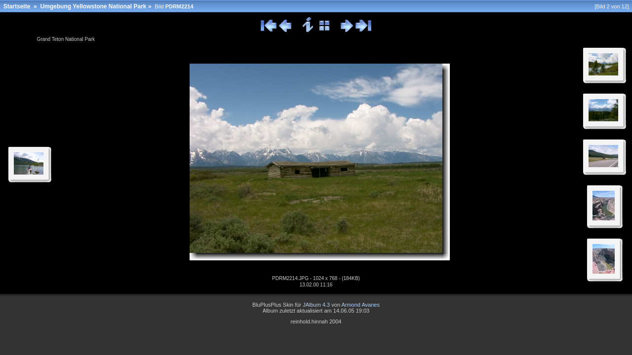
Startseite (17, 6)
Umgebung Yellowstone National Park (93, 6)
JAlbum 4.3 (316, 305)
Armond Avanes (360, 305)
